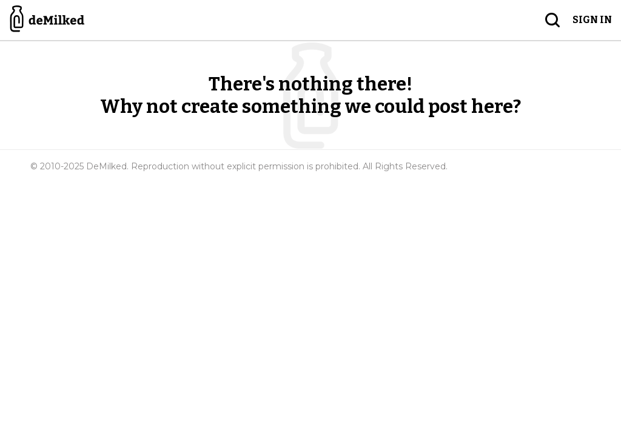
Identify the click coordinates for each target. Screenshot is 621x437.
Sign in (592, 19)
